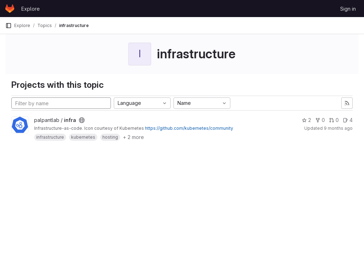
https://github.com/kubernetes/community (189, 128)
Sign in (348, 9)
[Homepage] (10, 8)
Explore (30, 9)
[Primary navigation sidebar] (8, 25)
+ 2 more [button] (133, 137)
